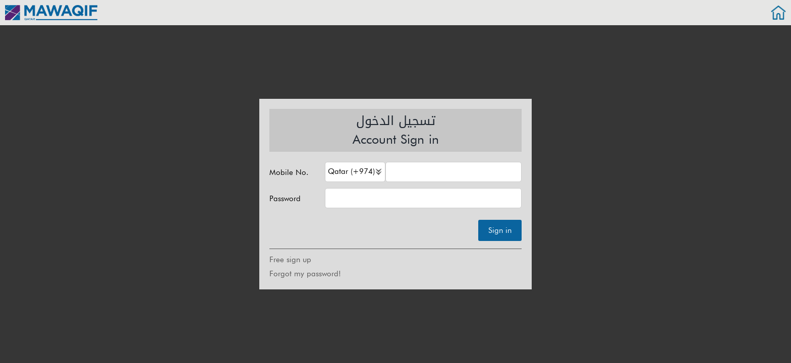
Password (285, 199)
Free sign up (290, 260)
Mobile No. (288, 172)
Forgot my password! (305, 274)
